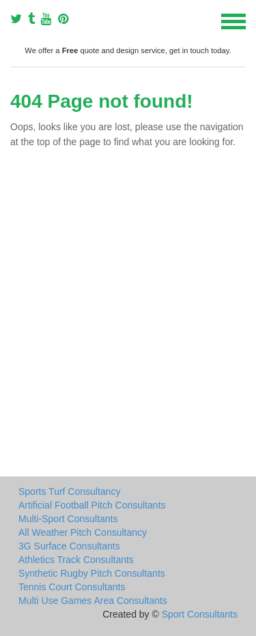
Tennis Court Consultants (71, 586)
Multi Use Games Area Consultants (92, 600)
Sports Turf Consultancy (69, 491)
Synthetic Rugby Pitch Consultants (91, 573)
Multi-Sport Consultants (68, 518)
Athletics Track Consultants (76, 559)
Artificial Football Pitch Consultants (92, 505)
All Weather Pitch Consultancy (82, 532)
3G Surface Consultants (69, 546)
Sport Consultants (200, 614)
